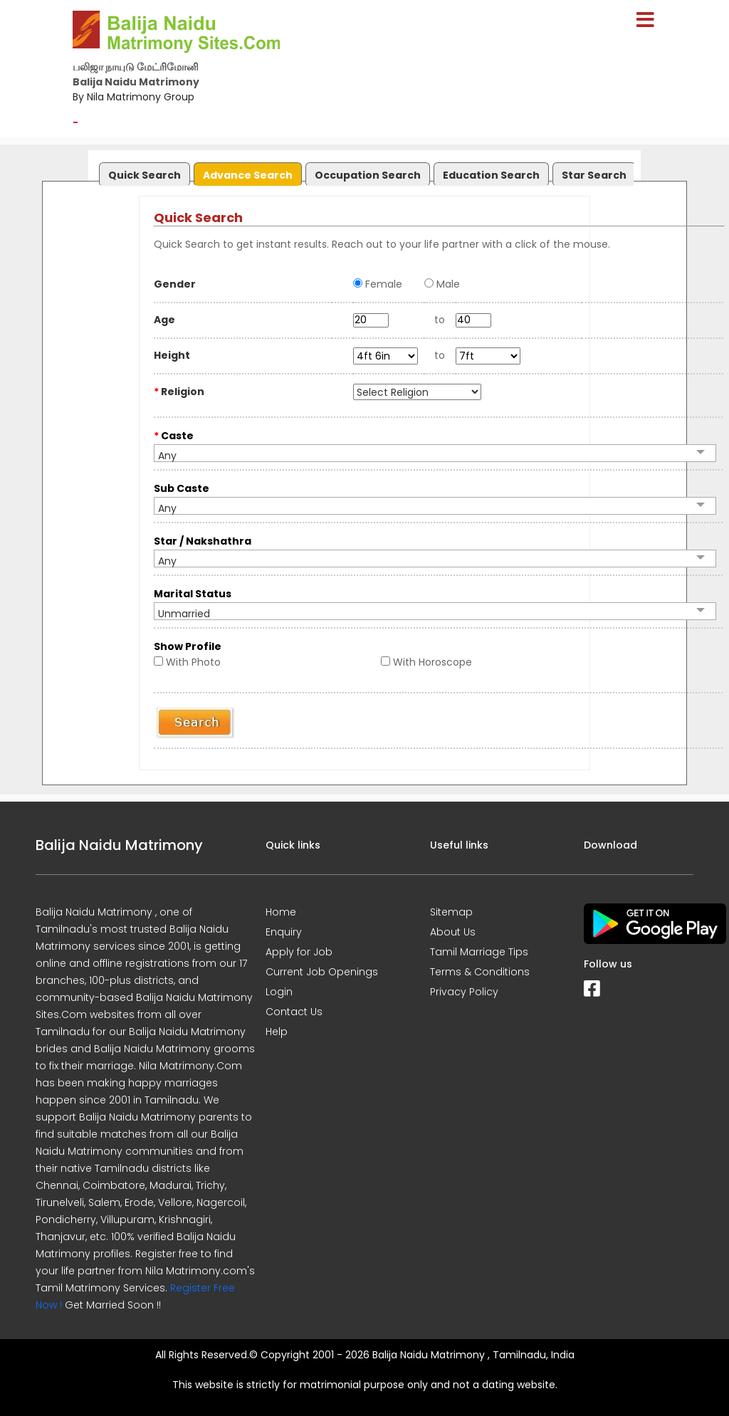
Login (279, 992)
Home (281, 912)
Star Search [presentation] (594, 175)
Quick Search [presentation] (144, 175)
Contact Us (294, 1012)
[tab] (142, 171)
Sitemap (451, 912)
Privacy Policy (464, 992)
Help (277, 1031)
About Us (453, 932)
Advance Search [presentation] (248, 175)
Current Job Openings (322, 972)
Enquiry (284, 932)
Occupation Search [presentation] (368, 175)
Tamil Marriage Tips (479, 952)
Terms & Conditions (480, 972)
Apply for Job (299, 952)
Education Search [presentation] (491, 175)
